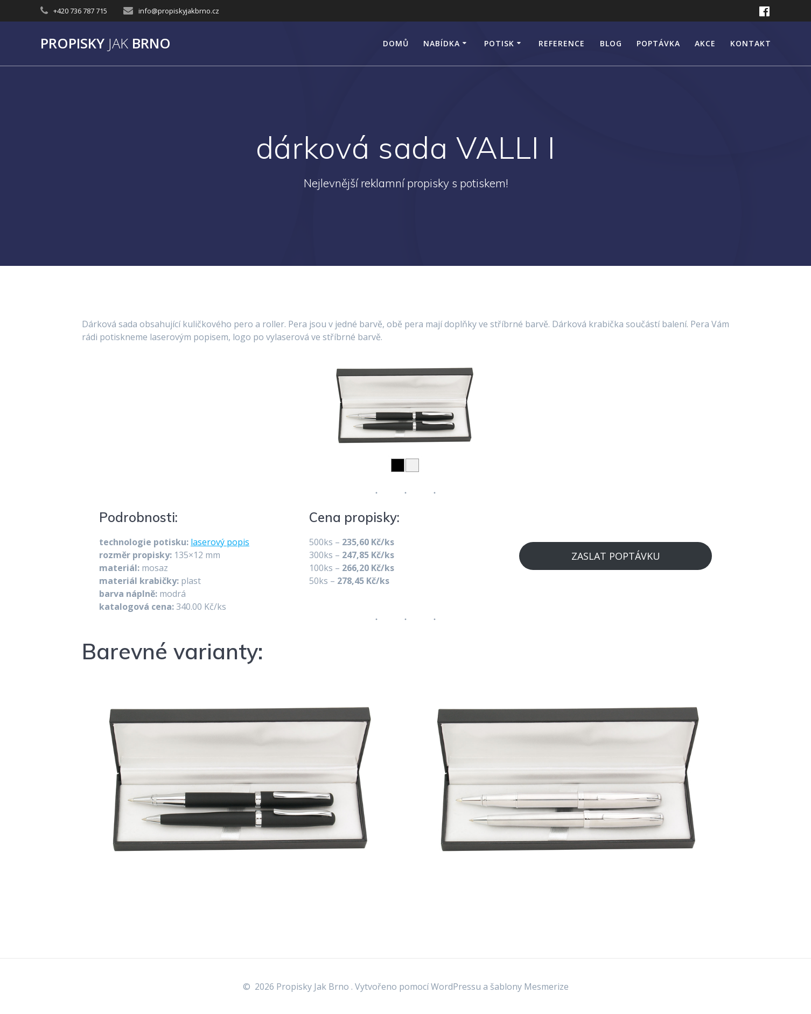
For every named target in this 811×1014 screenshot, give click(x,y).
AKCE (705, 43)
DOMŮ (396, 43)
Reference (562, 43)
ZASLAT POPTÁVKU (615, 556)
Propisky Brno (105, 44)
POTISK (499, 43)
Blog (611, 43)
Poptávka (658, 43)
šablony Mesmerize (529, 986)
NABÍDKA (441, 43)
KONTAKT (750, 43)
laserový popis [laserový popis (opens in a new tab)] (220, 542)
